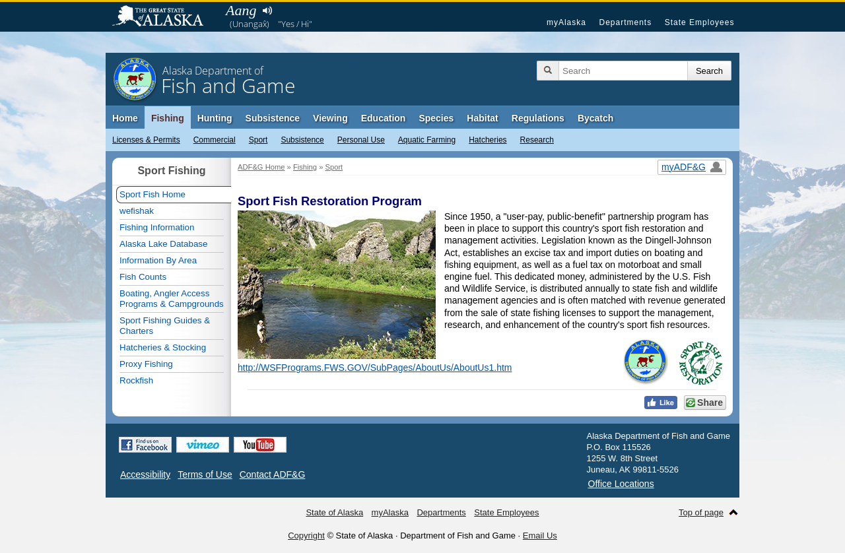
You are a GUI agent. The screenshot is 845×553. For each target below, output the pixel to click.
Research (537, 140)
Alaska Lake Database (163, 244)
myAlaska (566, 22)
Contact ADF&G (273, 474)
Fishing (167, 118)
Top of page (701, 512)
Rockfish (136, 380)
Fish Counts (142, 277)
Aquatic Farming (427, 140)
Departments (625, 22)
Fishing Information (156, 227)
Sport (258, 140)
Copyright (306, 535)
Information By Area (158, 260)
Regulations (538, 118)
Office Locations (621, 483)
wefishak (136, 211)
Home (125, 118)
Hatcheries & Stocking (162, 347)
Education (383, 118)
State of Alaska (164, 17)
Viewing (330, 118)
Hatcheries (487, 140)
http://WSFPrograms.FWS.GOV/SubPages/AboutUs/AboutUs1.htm (375, 367)
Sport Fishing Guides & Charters (164, 325)
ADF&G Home (261, 167)
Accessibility (145, 474)
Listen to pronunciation (267, 10)
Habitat (482, 118)
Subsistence (302, 140)
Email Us (540, 535)
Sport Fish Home (152, 194)
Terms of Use (205, 474)
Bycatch (595, 118)
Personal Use (361, 140)
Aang (241, 10)
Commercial (214, 140)
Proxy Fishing (146, 364)
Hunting (214, 118)
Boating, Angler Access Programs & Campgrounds (171, 298)
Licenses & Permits (146, 140)
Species (436, 118)
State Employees (700, 22)
